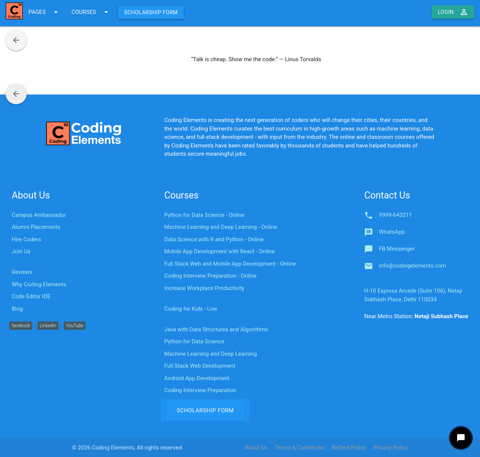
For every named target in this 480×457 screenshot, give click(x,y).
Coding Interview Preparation (200, 390)
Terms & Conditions (299, 447)
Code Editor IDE (31, 296)
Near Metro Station (416, 316)
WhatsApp (392, 231)
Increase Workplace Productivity (204, 288)
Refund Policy (349, 447)
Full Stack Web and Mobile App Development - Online (230, 263)
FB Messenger (397, 248)
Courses (181, 195)
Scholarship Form (151, 12)
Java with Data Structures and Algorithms (216, 329)
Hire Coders (26, 239)
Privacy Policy (391, 447)
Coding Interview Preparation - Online (210, 275)
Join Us (21, 251)
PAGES (44, 12)
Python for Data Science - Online (204, 215)
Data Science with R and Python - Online (214, 239)
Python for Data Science (194, 341)
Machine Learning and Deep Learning (210, 353)
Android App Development (197, 378)
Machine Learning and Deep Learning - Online (220, 227)
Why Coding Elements (39, 284)
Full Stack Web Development (200, 365)
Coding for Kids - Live (190, 308)
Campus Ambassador (39, 215)
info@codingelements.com (412, 265)
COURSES (91, 12)
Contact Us (387, 195)
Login (453, 12)
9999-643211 (395, 215)
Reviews (22, 272)
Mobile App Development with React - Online (219, 251)
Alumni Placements (36, 227)
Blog (17, 308)
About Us (31, 195)
